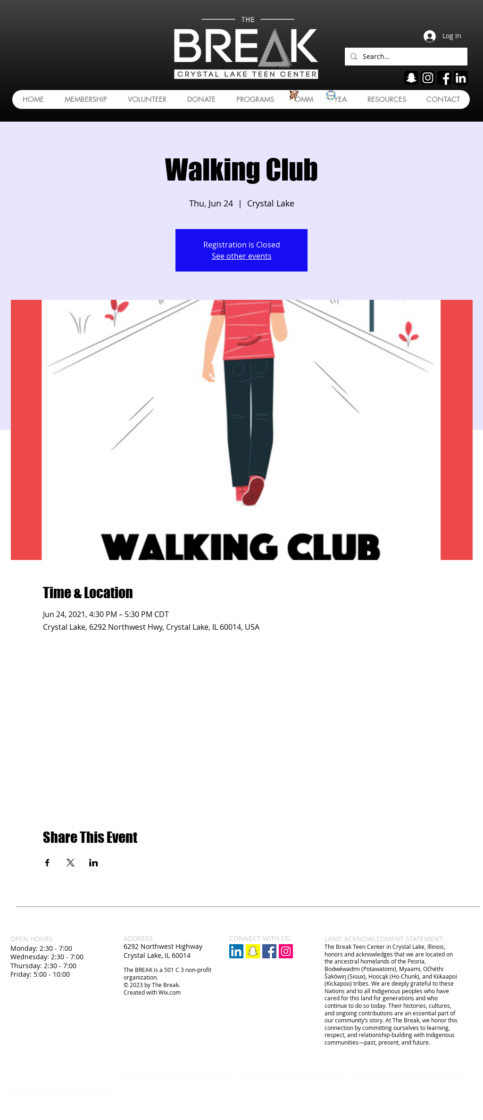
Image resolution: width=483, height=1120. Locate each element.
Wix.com (169, 992)
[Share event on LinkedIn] (93, 862)
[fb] (444, 78)
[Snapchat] (253, 951)
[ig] (428, 78)
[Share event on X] (70, 862)
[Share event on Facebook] (47, 862)
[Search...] (405, 57)
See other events (242, 256)
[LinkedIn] (236, 951)
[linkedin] (461, 78)
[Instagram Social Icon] (286, 951)
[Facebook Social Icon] (269, 951)
